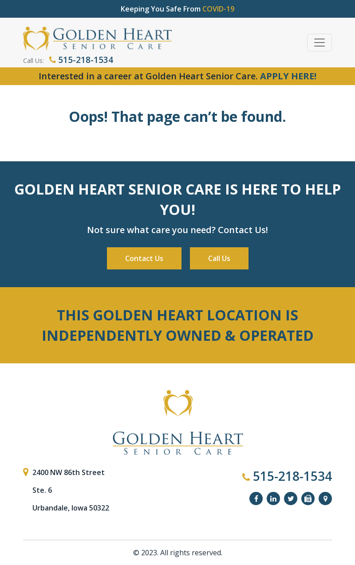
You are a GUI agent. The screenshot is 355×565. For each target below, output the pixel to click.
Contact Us (144, 258)
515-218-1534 (81, 60)
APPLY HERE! (288, 76)
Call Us (219, 258)
